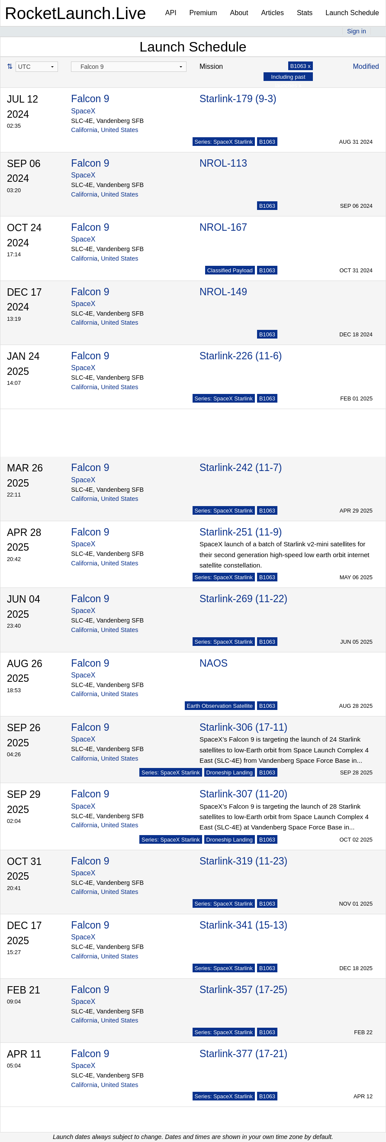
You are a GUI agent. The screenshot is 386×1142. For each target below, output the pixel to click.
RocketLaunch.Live (75, 13)
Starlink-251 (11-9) (240, 532)
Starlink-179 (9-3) (238, 98)
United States (119, 129)
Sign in (356, 31)
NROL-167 (223, 227)
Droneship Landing (229, 772)
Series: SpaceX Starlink (224, 142)
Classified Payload (230, 270)
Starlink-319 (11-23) (243, 861)
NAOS (213, 663)
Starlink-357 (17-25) (243, 989)
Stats (304, 12)
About (239, 12)
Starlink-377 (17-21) (243, 1053)
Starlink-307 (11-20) (243, 794)
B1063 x (300, 66)
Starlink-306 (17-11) (243, 727)
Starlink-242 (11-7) (240, 467)
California (84, 129)
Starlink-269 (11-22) (243, 598)
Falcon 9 (90, 98)
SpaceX (83, 111)
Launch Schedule (352, 12)
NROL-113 (223, 163)
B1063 (267, 142)
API (171, 12)
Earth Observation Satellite (220, 706)
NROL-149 (223, 291)
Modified (366, 66)
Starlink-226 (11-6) (240, 355)
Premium (203, 12)
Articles (272, 12)
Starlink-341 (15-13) (243, 925)
